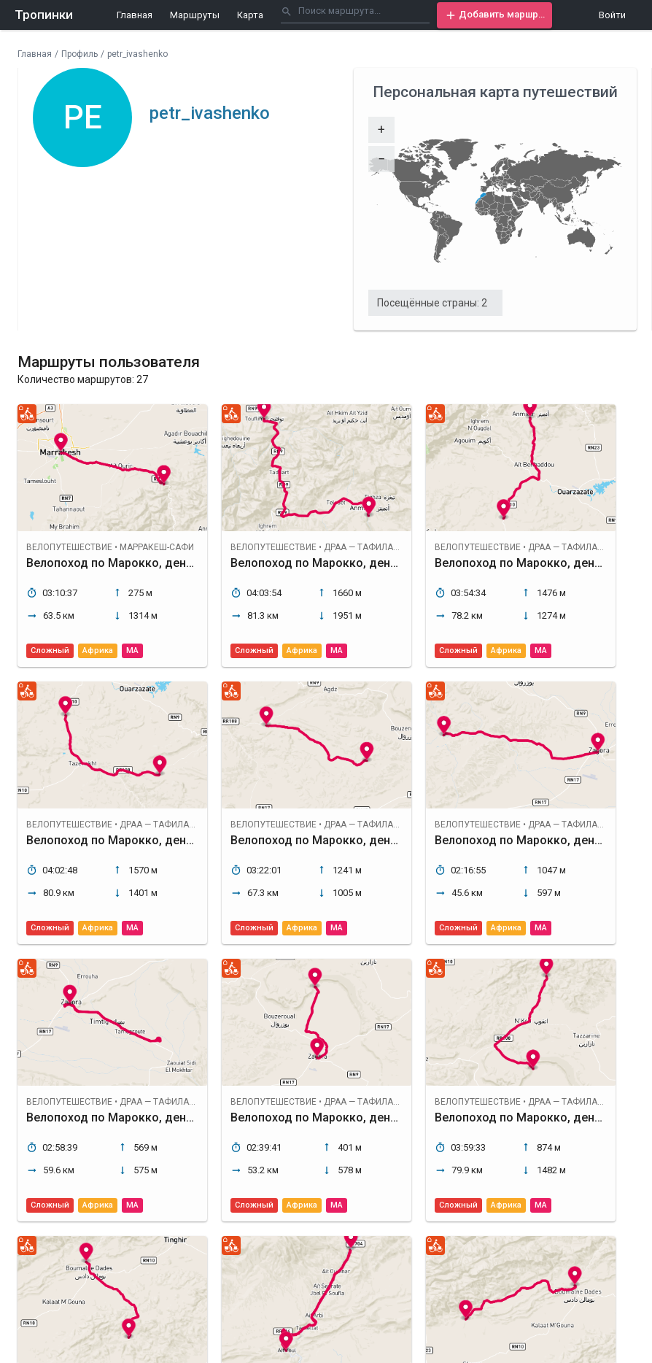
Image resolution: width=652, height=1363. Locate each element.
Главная (134, 14)
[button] (494, 15)
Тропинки (44, 14)
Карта (250, 14)
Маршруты (195, 14)
